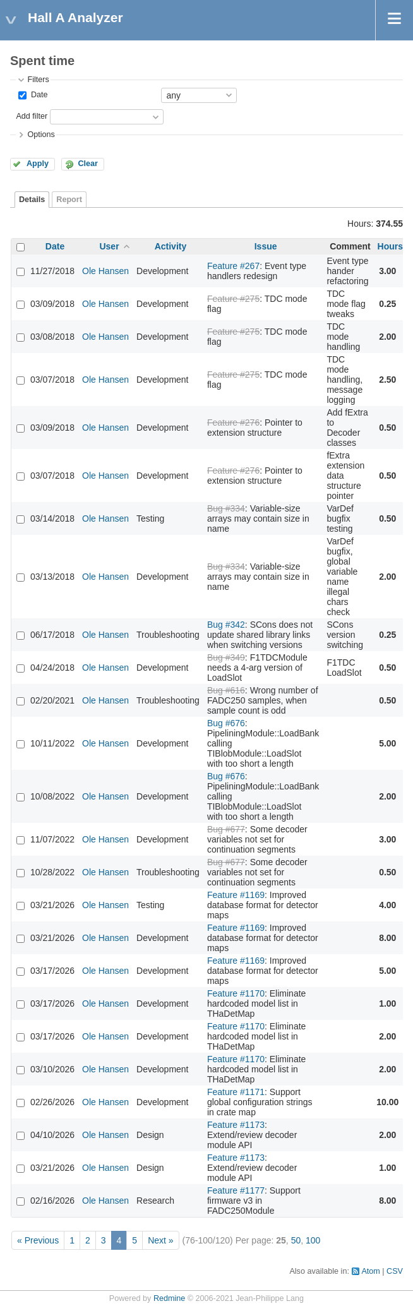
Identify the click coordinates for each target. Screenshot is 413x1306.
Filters (38, 79)
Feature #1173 (236, 1125)
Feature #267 (233, 266)
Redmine (169, 1298)
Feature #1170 (236, 993)
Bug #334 (226, 508)
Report (69, 199)
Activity (171, 246)
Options (40, 134)
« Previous (38, 1240)
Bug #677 (226, 829)
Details (32, 199)
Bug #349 (226, 657)
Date (37, 94)
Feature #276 (233, 422)
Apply (38, 163)
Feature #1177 (236, 1190)
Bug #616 (226, 690)
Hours (390, 246)
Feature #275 (233, 299)
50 (296, 1240)
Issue (265, 246)
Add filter (31, 116)
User (109, 246)
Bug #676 (226, 723)
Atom (370, 1271)
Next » (160, 1240)
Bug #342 (226, 625)
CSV (394, 1271)
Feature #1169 (236, 895)
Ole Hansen (105, 271)
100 (313, 1240)
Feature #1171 (236, 1092)
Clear (88, 163)
